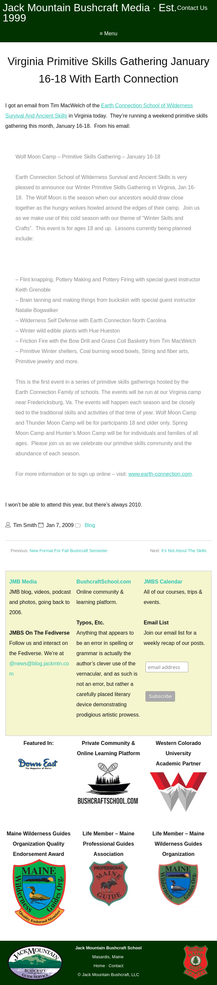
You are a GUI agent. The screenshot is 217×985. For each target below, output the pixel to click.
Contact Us (192, 7)
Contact (115, 965)
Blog (89, 525)
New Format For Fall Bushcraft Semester (69, 550)
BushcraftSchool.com (104, 581)
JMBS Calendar (163, 581)
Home (99, 965)
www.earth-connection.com (160, 474)
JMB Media (23, 581)
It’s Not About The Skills (183, 550)
